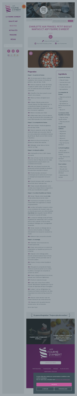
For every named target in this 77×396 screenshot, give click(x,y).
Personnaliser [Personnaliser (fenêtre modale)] (63, 388)
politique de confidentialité (63, 379)
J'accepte (54, 384)
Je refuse (45, 388)
